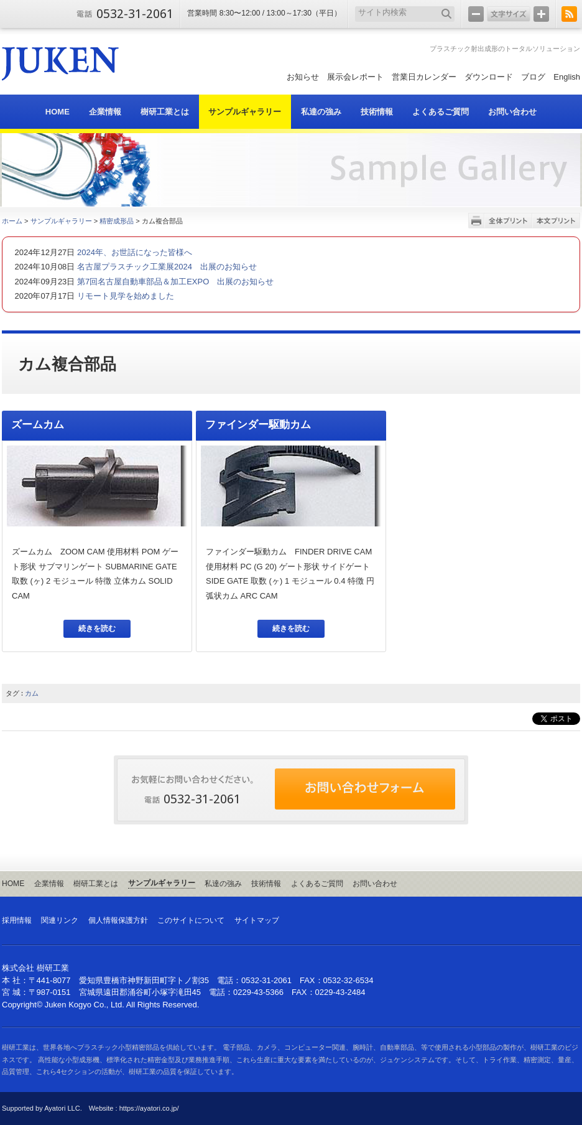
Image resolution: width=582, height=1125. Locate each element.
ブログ (533, 77)
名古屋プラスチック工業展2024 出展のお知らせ (166, 266)
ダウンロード (488, 77)
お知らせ (303, 77)
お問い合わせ (375, 883)
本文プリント (556, 220)
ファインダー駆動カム (258, 425)
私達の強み (223, 883)
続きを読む (97, 628)
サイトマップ (256, 920)
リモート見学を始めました (124, 296)
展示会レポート (355, 77)
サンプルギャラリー (61, 221)
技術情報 (266, 883)
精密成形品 (116, 221)
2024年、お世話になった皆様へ (133, 252)
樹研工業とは (95, 883)
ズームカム (37, 425)
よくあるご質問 (317, 883)
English (566, 77)
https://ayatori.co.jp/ (149, 1108)
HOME (13, 883)
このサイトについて (190, 920)
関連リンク (59, 920)
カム (32, 693)
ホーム (12, 221)
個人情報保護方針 (118, 920)
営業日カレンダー (424, 77)
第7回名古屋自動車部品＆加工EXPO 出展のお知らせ (174, 281)
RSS (569, 14)
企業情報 (49, 883)
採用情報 (17, 920)
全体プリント (508, 220)
